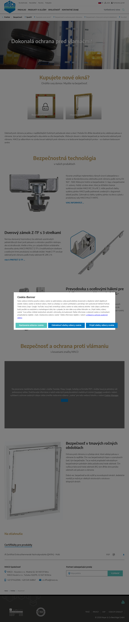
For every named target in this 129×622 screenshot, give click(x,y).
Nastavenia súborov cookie (31, 325)
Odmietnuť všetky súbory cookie (66, 325)
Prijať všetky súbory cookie (101, 325)
